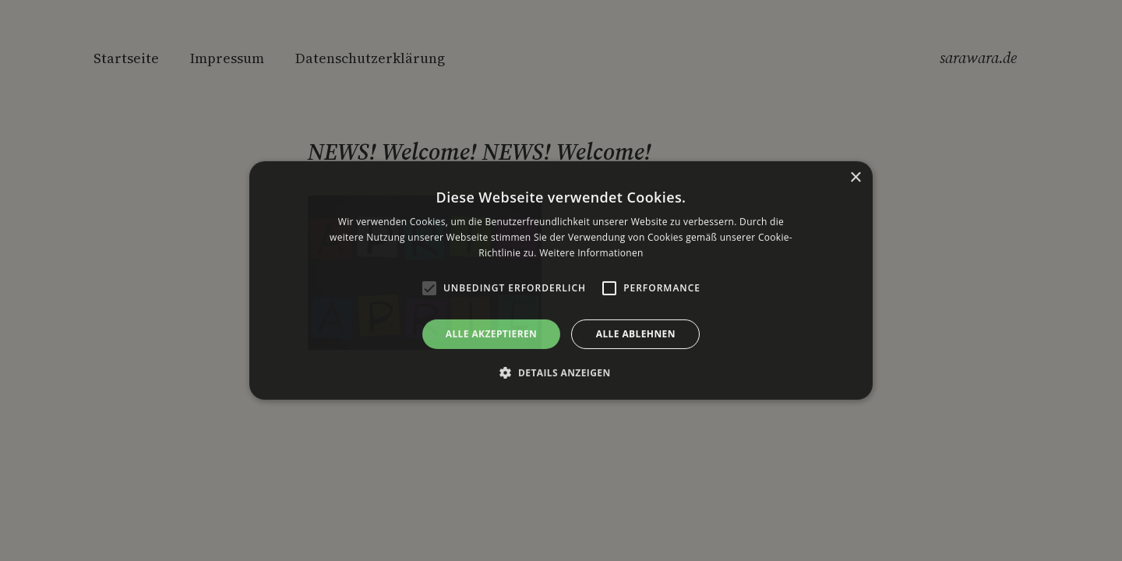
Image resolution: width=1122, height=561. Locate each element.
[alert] (561, 280)
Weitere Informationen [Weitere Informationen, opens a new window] (591, 252)
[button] (560, 372)
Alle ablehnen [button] (636, 333)
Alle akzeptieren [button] (492, 333)
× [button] (855, 178)
